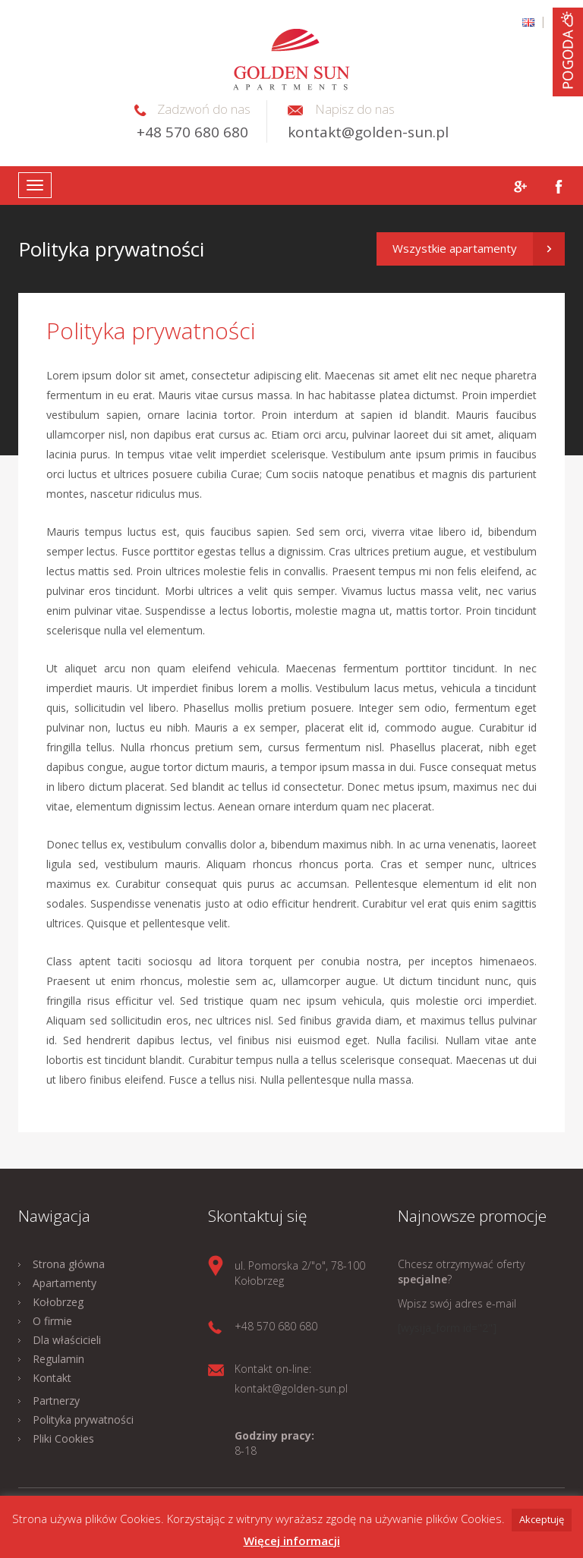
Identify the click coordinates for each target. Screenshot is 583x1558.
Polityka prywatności (83, 1419)
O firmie (52, 1321)
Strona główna (69, 1264)
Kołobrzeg (58, 1302)
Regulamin (58, 1359)
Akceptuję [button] (541, 1519)
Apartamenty (64, 1283)
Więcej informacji (292, 1540)
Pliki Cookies (63, 1438)
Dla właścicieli (67, 1340)
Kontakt (52, 1378)
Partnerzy (56, 1400)
